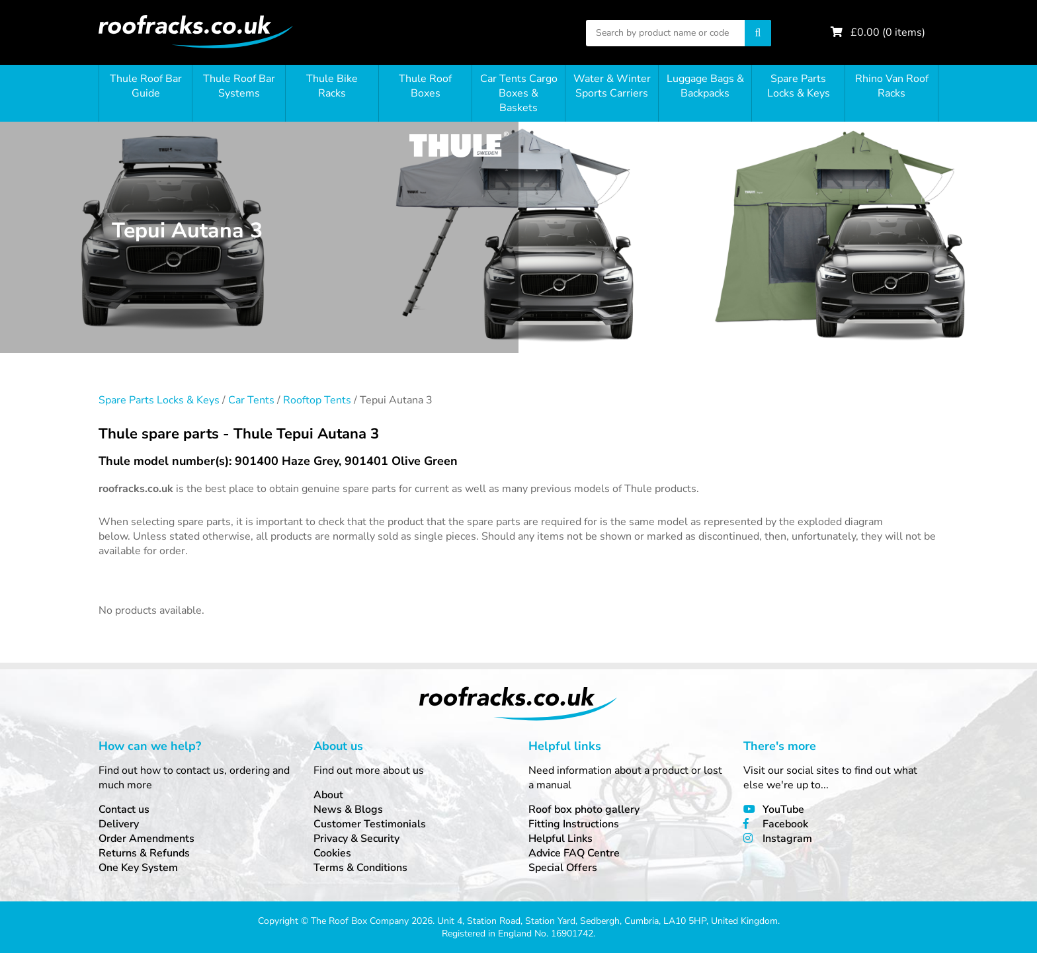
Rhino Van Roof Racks (892, 86)
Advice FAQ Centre (574, 853)
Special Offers (562, 867)
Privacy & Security (356, 838)
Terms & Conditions (360, 867)
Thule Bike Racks (332, 86)
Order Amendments (146, 838)
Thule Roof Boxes (425, 86)
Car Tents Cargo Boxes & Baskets (519, 93)
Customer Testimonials (369, 824)
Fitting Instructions (573, 824)
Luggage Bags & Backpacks (705, 86)
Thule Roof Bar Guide (146, 86)
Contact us (124, 809)
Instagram (787, 838)
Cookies (332, 853)
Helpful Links (560, 838)
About (328, 795)
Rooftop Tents (317, 400)
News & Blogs (348, 809)
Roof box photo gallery (584, 809)
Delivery (119, 824)
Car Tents (251, 400)
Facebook (785, 824)
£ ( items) (887, 32)
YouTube (783, 809)
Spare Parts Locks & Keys (798, 86)
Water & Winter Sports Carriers (612, 86)
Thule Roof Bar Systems (239, 86)
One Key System (138, 867)
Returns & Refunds (144, 853)
